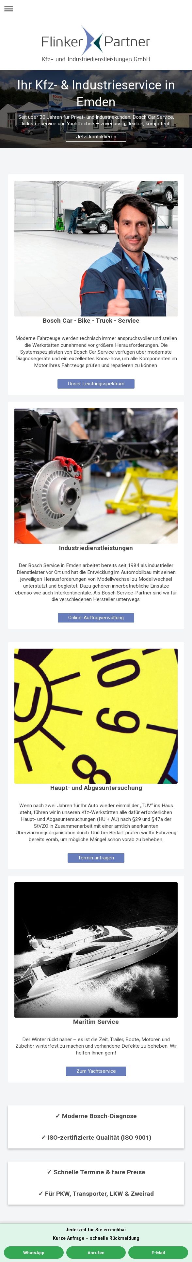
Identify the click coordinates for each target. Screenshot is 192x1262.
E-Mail (158, 1252)
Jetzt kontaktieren (96, 137)
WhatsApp (33, 1252)
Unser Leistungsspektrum (96, 384)
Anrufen (96, 1252)
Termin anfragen (96, 858)
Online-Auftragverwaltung (96, 618)
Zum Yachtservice (96, 1071)
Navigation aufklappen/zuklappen (96, 9)
